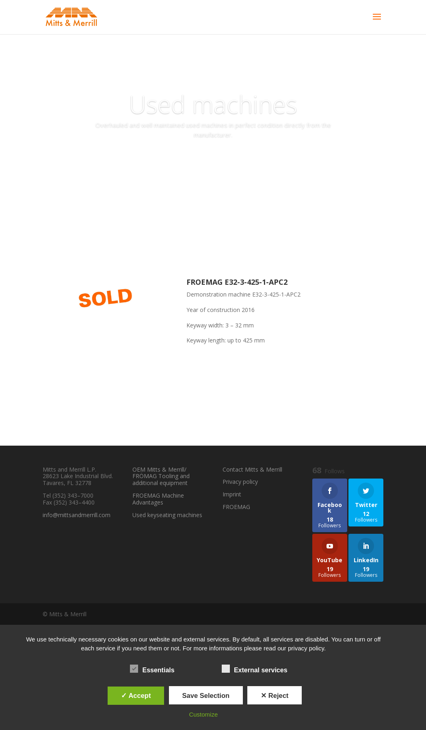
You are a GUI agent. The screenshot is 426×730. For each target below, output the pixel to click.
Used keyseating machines (167, 515)
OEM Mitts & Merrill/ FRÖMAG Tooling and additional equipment (161, 476)
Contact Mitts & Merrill (252, 469)
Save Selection (205, 695)
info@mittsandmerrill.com (76, 515)
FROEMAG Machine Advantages (158, 499)
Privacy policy (240, 481)
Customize (203, 714)
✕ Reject (274, 695)
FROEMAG (236, 507)
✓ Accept (136, 695)
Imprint (232, 494)
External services (255, 669)
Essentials (152, 669)
